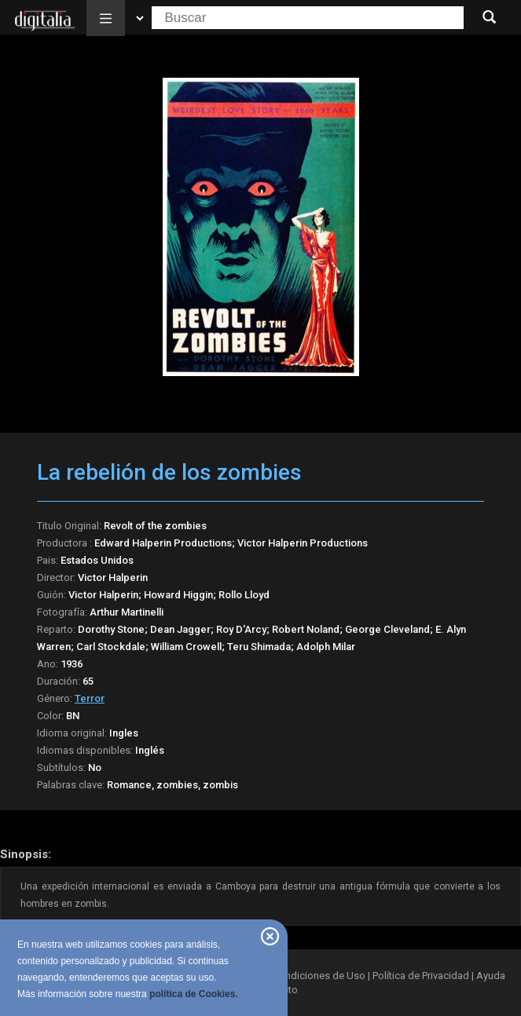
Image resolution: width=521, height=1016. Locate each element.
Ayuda (490, 975)
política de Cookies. (193, 994)
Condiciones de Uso (319, 975)
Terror (90, 698)
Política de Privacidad (420, 975)
